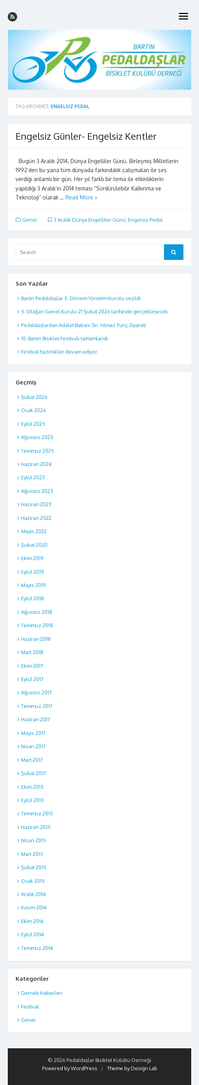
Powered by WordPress (69, 1068)
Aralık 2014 (33, 894)
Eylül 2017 (32, 679)
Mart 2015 (32, 854)
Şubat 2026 (34, 397)
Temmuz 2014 (37, 948)
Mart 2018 (32, 652)
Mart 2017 (32, 760)
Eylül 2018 (32, 598)
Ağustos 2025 (37, 437)
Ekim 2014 (32, 921)
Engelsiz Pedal (145, 220)
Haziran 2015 (36, 827)
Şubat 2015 (33, 867)
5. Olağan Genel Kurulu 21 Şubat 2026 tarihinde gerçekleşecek (94, 311)
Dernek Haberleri (41, 993)
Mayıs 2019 (33, 585)
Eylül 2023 (33, 477)
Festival (30, 1006)
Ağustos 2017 (36, 692)
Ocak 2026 (33, 410)
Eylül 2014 (32, 934)
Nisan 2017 (33, 746)
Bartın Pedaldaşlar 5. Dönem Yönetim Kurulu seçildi (81, 298)
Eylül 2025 (33, 424)
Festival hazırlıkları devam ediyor (59, 352)
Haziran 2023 (36, 504)
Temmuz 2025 (37, 451)
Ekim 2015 (32, 787)
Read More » (81, 197)
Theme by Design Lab (132, 1068)
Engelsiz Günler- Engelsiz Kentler (86, 136)
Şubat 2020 (34, 545)
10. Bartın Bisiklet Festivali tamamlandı (64, 338)
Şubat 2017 (33, 773)
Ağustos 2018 (36, 612)
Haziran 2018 (36, 639)
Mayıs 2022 (34, 531)
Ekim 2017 (32, 666)
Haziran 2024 (36, 464)
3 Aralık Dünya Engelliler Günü (90, 220)
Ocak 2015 (33, 881)
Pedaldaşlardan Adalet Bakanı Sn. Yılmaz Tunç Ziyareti (83, 325)
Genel (29, 220)
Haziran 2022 (36, 518)
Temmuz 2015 (37, 813)
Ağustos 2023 (37, 491)
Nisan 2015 (33, 840)
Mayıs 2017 (33, 733)
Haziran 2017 (35, 719)
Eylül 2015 (32, 800)
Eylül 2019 (32, 572)
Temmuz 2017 (37, 706)
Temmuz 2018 (37, 625)
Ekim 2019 (32, 558)
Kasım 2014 (34, 907)
